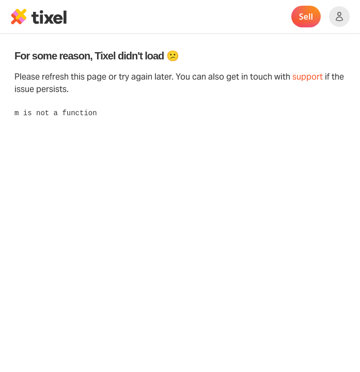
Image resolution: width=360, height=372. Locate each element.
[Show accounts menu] (339, 16)
